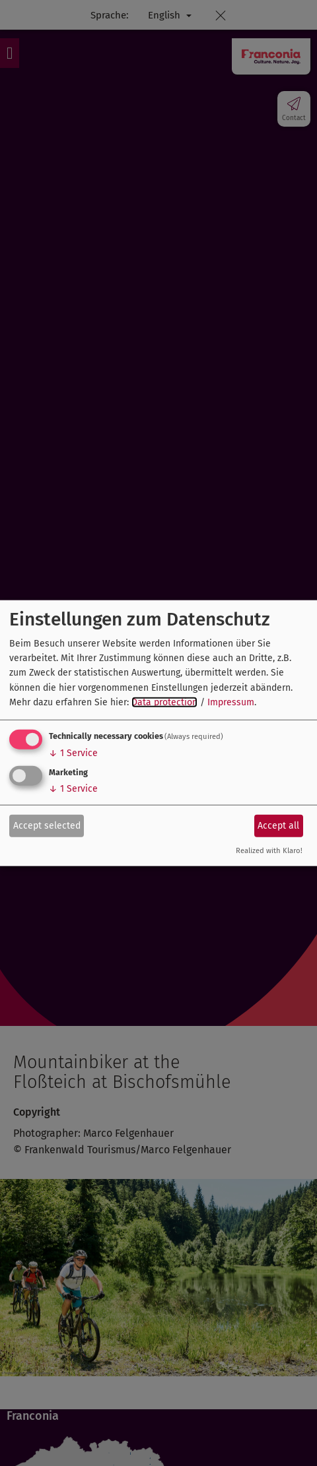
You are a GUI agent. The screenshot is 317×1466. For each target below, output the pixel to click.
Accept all (278, 825)
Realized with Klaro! (269, 850)
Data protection (164, 702)
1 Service (73, 752)
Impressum (230, 702)
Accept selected (47, 825)
